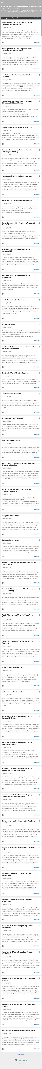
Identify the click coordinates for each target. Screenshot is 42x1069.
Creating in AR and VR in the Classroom (15, 373)
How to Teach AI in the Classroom (13, 300)
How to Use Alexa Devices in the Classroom (17, 127)
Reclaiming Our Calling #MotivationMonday (17, 200)
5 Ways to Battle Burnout (10, 516)
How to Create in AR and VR (11, 394)
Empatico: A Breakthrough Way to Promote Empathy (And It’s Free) (17, 151)
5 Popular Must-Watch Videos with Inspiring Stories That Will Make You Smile (17, 769)
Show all (37, 18)
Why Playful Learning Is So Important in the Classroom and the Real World (17, 23)
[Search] (40, 3)
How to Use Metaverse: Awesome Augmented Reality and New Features (18, 348)
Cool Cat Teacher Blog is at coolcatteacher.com (21, 6)
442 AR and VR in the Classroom (13, 418)
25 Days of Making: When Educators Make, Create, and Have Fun (16, 490)
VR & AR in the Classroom (11, 441)
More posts (21, 1054)
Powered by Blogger (21, 1060)
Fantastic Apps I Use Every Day (12, 667)
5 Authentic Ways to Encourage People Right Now (19, 1030)
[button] (39, 23)
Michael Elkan (24, 1063)
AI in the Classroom (9, 324)
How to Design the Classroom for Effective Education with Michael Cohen (17, 102)
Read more (37, 42)
